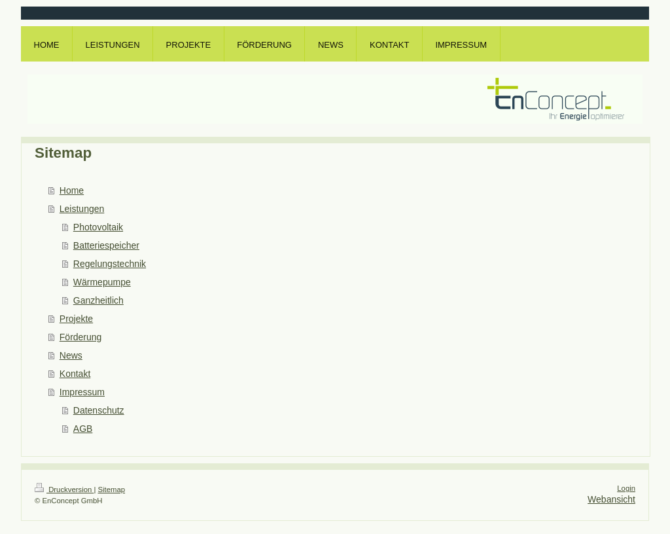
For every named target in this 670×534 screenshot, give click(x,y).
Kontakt (75, 373)
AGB (83, 428)
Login (626, 488)
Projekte (76, 318)
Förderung (81, 337)
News (71, 355)
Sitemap (112, 489)
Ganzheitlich (98, 300)
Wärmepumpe (102, 282)
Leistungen (82, 209)
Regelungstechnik (109, 263)
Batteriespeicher (106, 245)
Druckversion (64, 489)
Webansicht (611, 499)
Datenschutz (98, 410)
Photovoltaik (98, 227)
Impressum (82, 392)
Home (72, 190)
